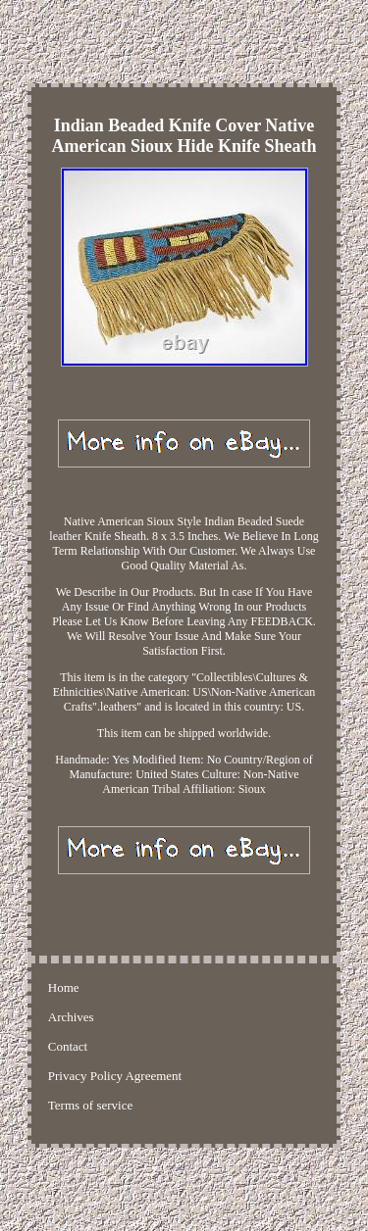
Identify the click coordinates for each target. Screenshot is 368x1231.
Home (63, 987)
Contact (67, 1046)
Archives (71, 1016)
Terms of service (90, 1105)
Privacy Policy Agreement (115, 1075)
